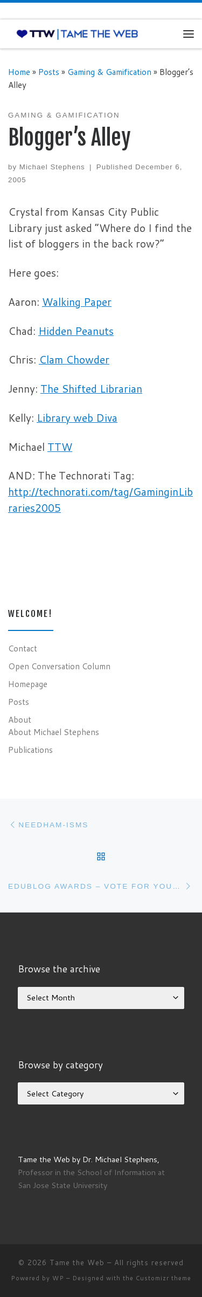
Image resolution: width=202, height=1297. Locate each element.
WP (58, 1278)
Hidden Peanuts (76, 331)
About (19, 719)
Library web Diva (77, 417)
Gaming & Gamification (109, 72)
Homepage (27, 684)
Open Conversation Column (59, 666)
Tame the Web (77, 1262)
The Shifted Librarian (91, 388)
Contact (22, 648)
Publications (30, 750)
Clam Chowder (74, 359)
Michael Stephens (52, 167)
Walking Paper (77, 301)
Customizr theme (163, 1278)
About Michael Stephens (53, 732)
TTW (59, 447)
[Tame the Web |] (77, 33)
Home (19, 72)
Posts (48, 72)
